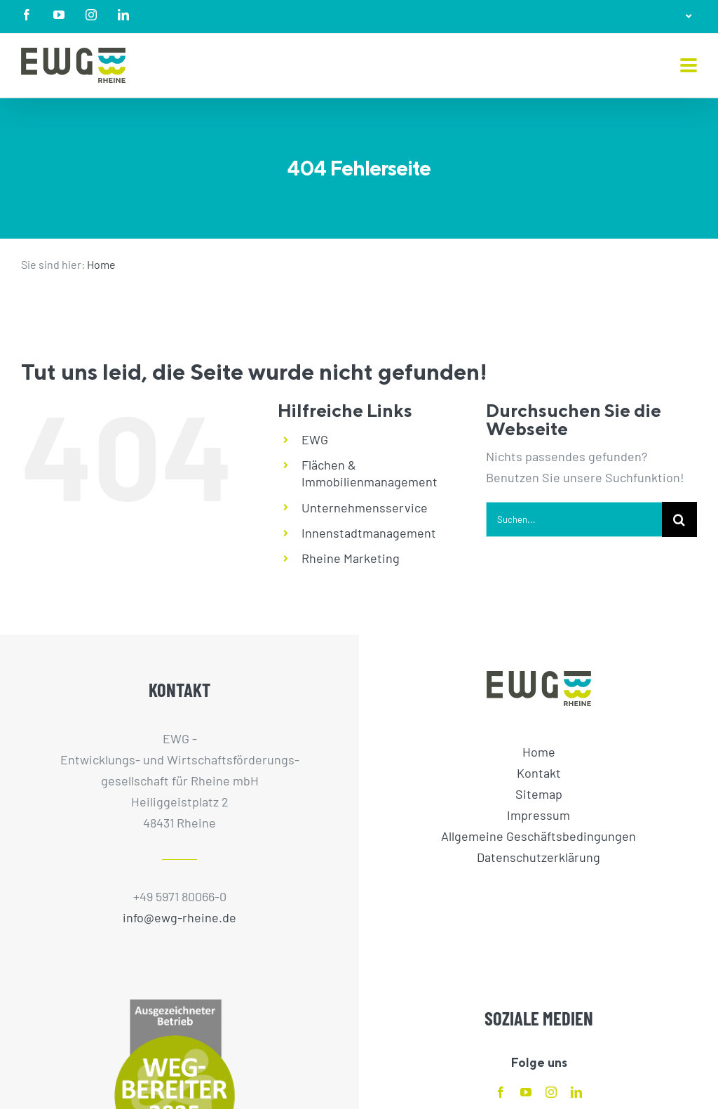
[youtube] (525, 1092)
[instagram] (551, 1092)
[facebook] (500, 1092)
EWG (315, 439)
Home (101, 264)
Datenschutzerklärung (538, 857)
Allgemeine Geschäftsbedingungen (538, 836)
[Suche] (679, 519)
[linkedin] (576, 1092)
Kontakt (539, 773)
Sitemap (538, 794)
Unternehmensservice (365, 507)
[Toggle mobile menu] (688, 66)
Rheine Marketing (351, 558)
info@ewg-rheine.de (179, 917)
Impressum (538, 815)
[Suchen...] (574, 519)
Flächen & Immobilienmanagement (370, 473)
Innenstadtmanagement (369, 532)
